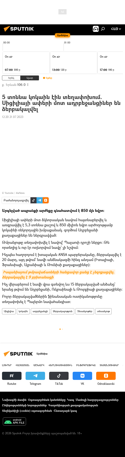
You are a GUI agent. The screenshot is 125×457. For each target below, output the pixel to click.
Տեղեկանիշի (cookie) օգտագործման (27, 411)
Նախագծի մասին (14, 400)
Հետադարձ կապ (65, 411)
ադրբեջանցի (40, 311)
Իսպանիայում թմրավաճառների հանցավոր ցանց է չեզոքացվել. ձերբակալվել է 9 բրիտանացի (58, 274)
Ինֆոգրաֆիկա (86, 365)
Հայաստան (22, 365)
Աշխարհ (38, 365)
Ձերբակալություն (62, 311)
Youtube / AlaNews (15, 193)
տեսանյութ (103, 311)
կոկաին (23, 311)
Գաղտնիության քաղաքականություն (73, 405)
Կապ (70, 400)
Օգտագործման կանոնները (47, 400)
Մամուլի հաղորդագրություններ (97, 400)
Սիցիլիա (9, 311)
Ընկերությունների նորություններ (24, 405)
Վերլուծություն (60, 365)
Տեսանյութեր (84, 311)
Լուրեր (7, 365)
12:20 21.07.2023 (12, 117)
